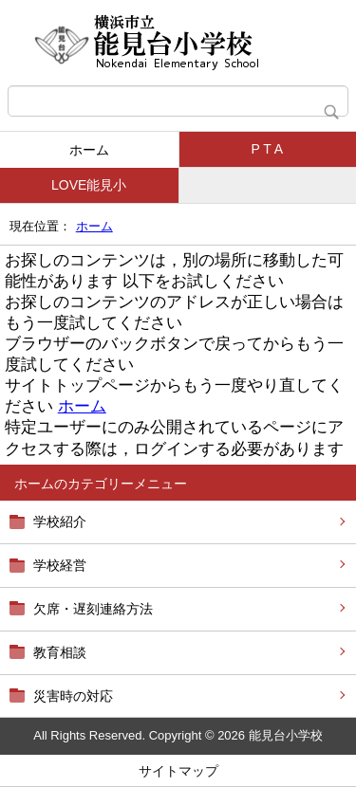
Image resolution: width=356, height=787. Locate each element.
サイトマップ (178, 770)
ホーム (89, 149)
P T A (267, 148)
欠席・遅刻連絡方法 (93, 608)
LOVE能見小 (88, 184)
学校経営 (59, 565)
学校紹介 (59, 521)
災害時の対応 (73, 696)
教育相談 (59, 652)
